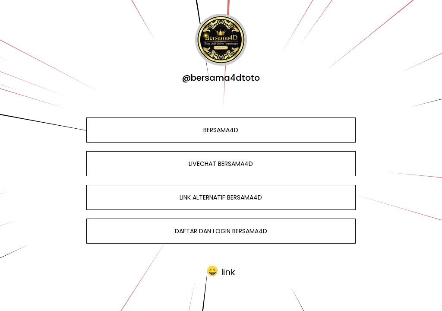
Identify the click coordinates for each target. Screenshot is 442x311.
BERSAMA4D (220, 130)
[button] (221, 271)
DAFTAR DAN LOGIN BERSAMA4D (221, 231)
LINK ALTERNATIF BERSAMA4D (221, 197)
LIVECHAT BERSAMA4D (221, 163)
